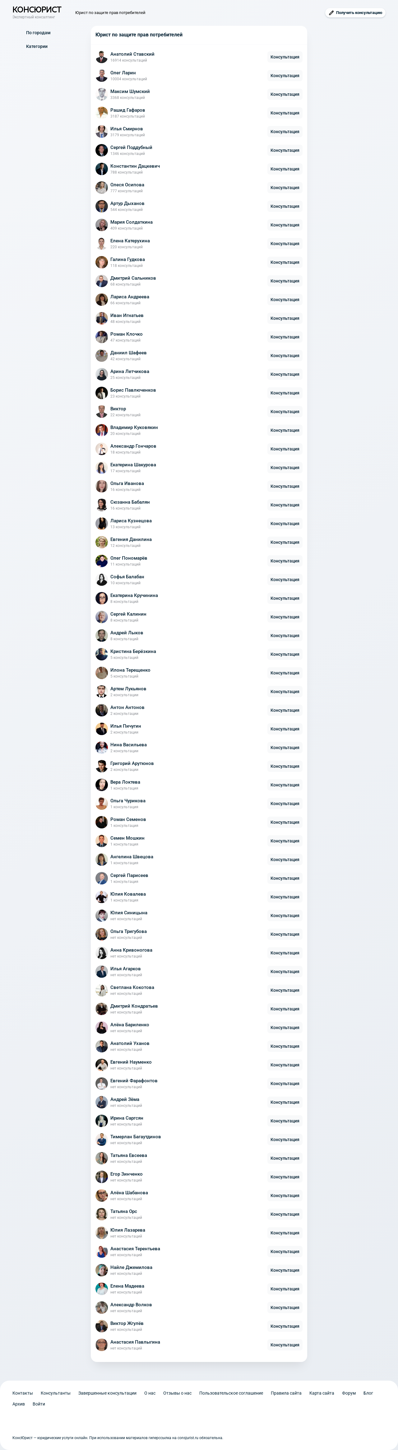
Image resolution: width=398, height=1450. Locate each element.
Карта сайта (321, 1393)
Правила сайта (286, 1393)
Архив (18, 1403)
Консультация (285, 56)
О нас (149, 1393)
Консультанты (56, 1393)
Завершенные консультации (107, 1393)
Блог (368, 1393)
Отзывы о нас (177, 1393)
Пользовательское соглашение (231, 1393)
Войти (39, 1403)
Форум (349, 1393)
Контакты (22, 1393)
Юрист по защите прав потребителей (110, 12)
